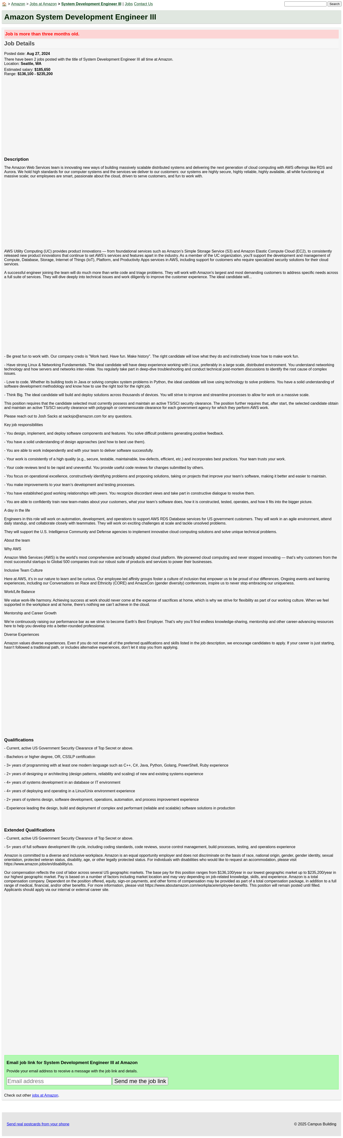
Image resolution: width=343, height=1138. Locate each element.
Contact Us (143, 4)
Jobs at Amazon (43, 4)
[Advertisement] (147, 119)
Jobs (129, 4)
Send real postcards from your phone (38, 1124)
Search (334, 4)
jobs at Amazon (45, 1095)
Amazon (18, 4)
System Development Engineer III (91, 4)
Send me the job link (140, 1081)
